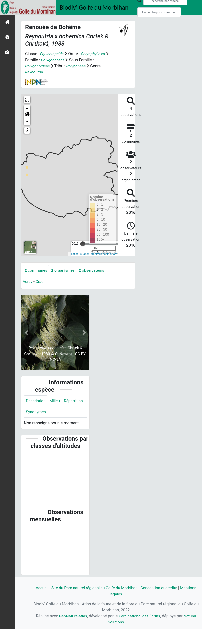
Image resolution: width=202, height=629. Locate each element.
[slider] (82, 243)
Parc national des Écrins (139, 616)
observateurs (93, 270)
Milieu (55, 400)
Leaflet (74, 253)
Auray (28, 281)
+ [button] (27, 108)
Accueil (39, 588)
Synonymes (36, 412)
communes (36, 270)
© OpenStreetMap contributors (98, 253)
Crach (41, 281)
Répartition (74, 400)
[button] (27, 114)
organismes (64, 270)
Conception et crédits (160, 588)
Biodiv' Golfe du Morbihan (94, 7)
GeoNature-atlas (72, 616)
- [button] (27, 121)
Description (36, 400)
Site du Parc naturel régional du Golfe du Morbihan (93, 588)
